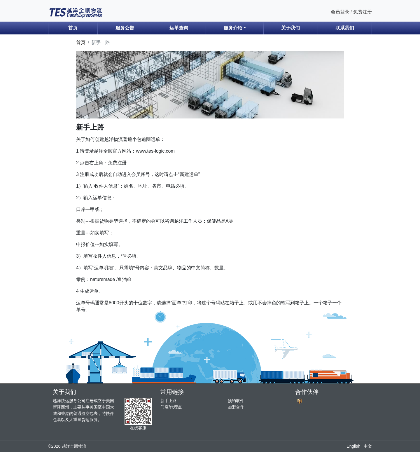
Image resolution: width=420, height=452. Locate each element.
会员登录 (340, 11)
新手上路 (168, 400)
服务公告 (125, 27)
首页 (73, 27)
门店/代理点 (171, 407)
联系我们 (344, 27)
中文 (368, 446)
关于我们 (290, 27)
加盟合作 (236, 407)
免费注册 (362, 11)
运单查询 (178, 27)
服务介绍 (233, 27)
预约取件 (236, 400)
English (353, 446)
